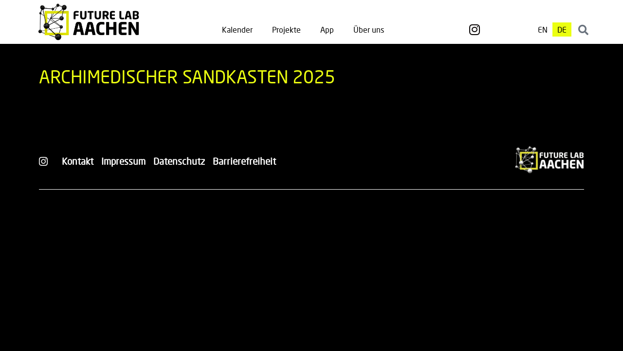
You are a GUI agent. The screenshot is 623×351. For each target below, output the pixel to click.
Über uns (368, 29)
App (327, 29)
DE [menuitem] (562, 29)
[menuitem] (542, 29)
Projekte (286, 29)
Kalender (237, 29)
